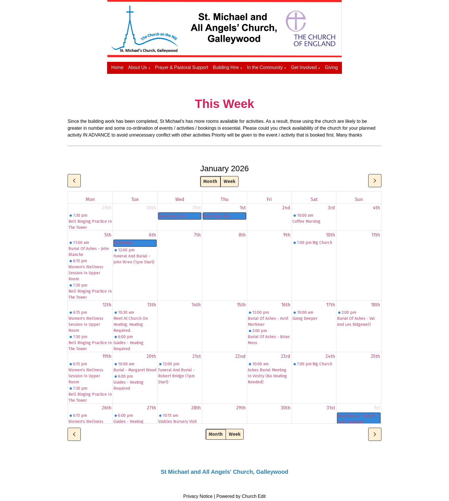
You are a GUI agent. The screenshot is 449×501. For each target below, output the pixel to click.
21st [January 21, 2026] (196, 356)
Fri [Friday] (269, 199)
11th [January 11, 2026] (375, 235)
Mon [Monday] (90, 199)
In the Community (265, 67)
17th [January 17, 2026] (330, 304)
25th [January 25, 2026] (375, 356)
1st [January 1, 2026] (243, 207)
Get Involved (304, 67)
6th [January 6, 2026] (152, 235)
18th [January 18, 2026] (375, 304)
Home (117, 67)
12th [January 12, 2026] (107, 304)
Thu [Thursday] (224, 199)
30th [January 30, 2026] (285, 408)
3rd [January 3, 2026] (331, 207)
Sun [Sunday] (359, 199)
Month (210, 181)
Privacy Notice (197, 496)
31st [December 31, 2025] (196, 207)
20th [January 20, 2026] (151, 356)
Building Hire (226, 67)
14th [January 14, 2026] (196, 304)
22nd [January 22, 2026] (240, 356)
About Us (137, 67)
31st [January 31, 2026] (331, 408)
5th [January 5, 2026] (108, 235)
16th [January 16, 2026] (285, 304)
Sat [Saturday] (314, 199)
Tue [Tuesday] (135, 199)
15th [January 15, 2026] (241, 304)
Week (229, 181)
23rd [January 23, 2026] (285, 356)
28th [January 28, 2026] (196, 408)
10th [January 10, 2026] (330, 235)
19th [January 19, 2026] (106, 356)
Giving (331, 67)
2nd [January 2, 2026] (286, 207)
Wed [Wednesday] (179, 199)
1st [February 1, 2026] (377, 408)
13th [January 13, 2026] (151, 304)
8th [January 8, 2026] (242, 235)
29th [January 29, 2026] (241, 408)
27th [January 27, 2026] (151, 408)
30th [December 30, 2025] (151, 207)
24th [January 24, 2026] (330, 356)
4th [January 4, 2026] (376, 207)
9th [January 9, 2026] (286, 235)
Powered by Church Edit (241, 496)
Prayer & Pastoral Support (181, 67)
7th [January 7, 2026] (197, 235)
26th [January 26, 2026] (106, 408)
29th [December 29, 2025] (106, 207)
